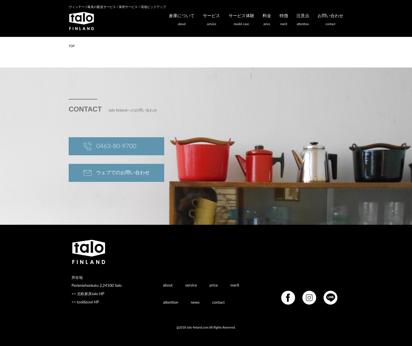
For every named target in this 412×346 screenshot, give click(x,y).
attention (170, 302)
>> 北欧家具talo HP (88, 293)
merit (235, 285)
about (168, 285)
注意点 (302, 20)
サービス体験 (241, 20)
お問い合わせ (330, 20)
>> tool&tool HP (85, 302)
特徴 (284, 20)
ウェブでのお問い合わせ (116, 173)
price (214, 285)
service (191, 285)
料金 (267, 20)
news (195, 302)
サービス (211, 20)
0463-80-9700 (109, 146)
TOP (72, 46)
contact (218, 302)
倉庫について (182, 20)
